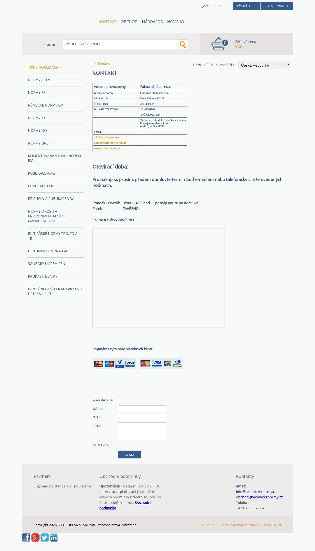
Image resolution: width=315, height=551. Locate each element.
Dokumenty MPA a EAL (48, 251)
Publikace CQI (40, 186)
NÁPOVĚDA (152, 21)
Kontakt (107, 21)
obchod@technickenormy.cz (110, 142)
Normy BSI (37, 92)
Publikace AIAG (41, 173)
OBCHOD (129, 21)
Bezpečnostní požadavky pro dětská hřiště (55, 291)
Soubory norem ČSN (46, 263)
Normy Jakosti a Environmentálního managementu (46, 216)
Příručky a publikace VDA (51, 198)
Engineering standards (52, 486)
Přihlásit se (246, 6)
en (221, 6)
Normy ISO (37, 130)
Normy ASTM (39, 79)
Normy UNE (38, 143)
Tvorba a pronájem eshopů (239, 525)
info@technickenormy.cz (108, 137)
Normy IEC (37, 117)
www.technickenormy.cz (107, 148)
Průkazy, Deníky (42, 276)
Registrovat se (276, 6)
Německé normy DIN (46, 105)
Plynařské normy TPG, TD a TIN (52, 236)
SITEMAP (207, 525)
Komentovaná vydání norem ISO (54, 158)
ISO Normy (83, 486)
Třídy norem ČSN (44, 67)
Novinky (175, 21)
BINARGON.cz (271, 525)
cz (214, 6)
